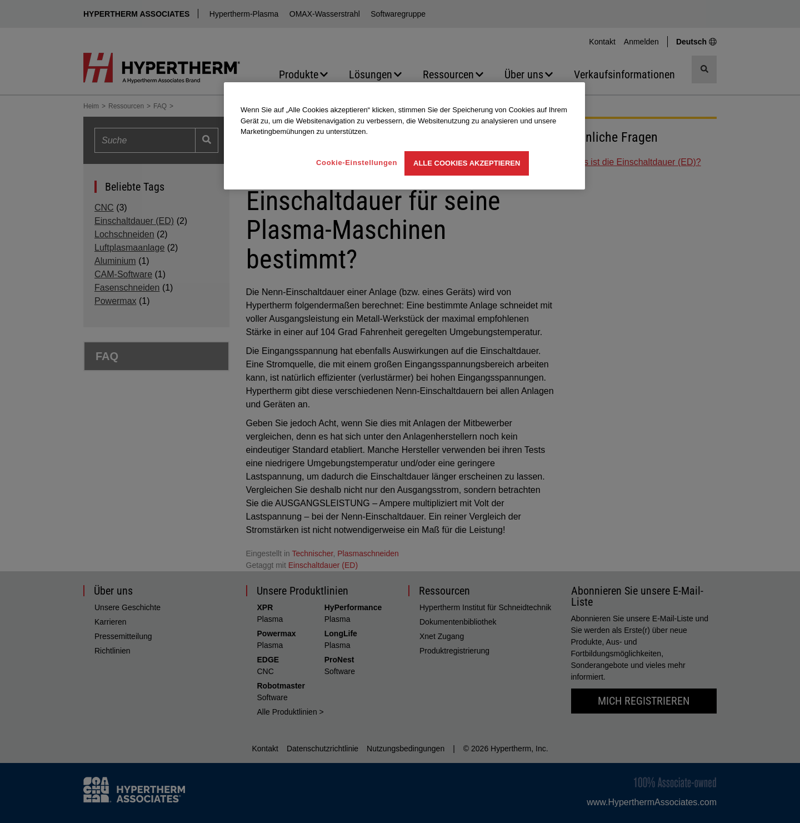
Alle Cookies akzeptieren (466, 163)
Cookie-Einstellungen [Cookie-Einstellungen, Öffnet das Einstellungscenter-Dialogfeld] (356, 162)
